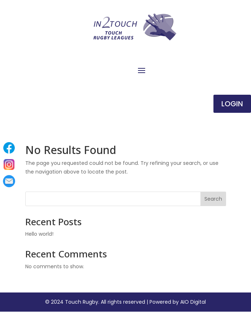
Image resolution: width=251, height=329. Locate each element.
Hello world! (39, 234)
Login (232, 104)
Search (213, 198)
